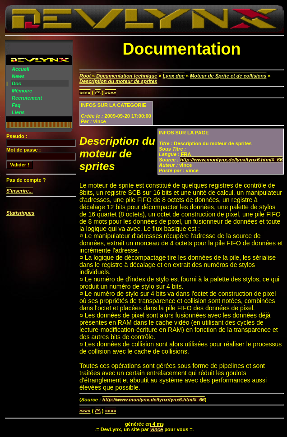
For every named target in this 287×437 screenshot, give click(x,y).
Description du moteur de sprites (118, 81)
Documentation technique (126, 75)
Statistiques (20, 213)
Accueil (20, 69)
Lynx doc (174, 75)
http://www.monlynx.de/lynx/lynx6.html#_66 (231, 159)
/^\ (98, 92)
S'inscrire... (19, 190)
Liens (18, 112)
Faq (16, 105)
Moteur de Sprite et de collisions (228, 75)
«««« (84, 92)
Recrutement (27, 98)
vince (156, 429)
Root (85, 75)
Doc (16, 83)
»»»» (110, 92)
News (18, 76)
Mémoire (22, 90)
